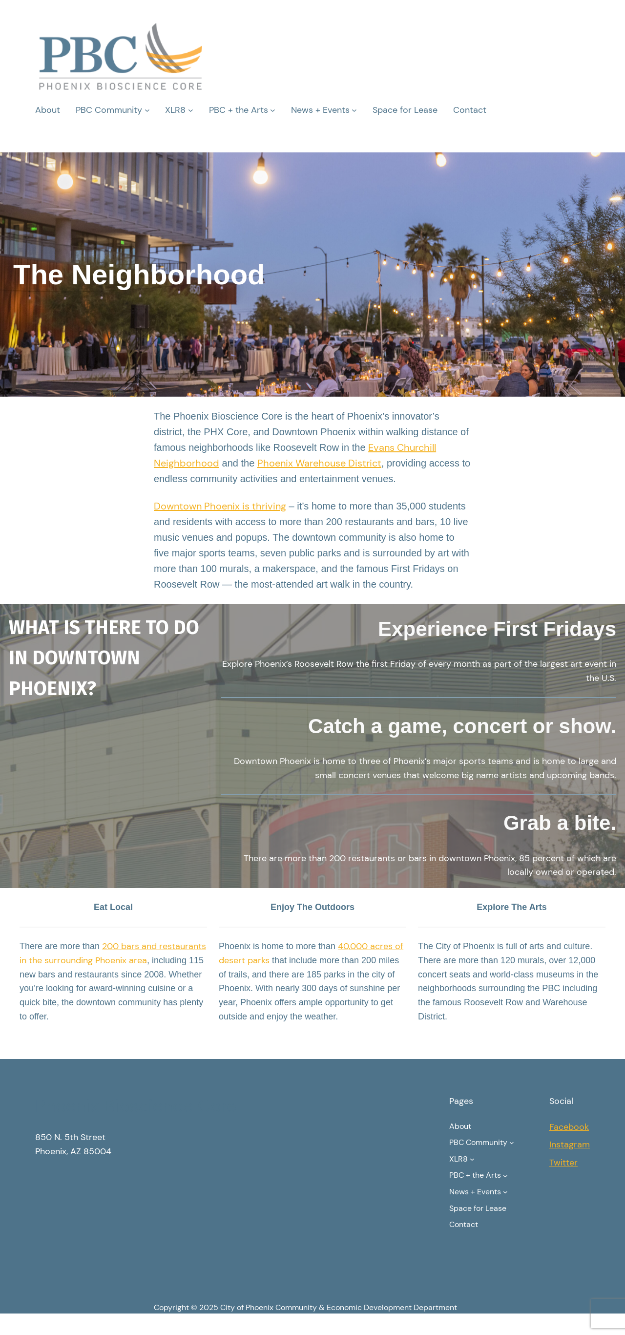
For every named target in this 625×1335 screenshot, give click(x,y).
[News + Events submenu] (354, 110)
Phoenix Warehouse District (319, 463)
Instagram (569, 1144)
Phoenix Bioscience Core (135, 1106)
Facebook (569, 1127)
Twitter (563, 1162)
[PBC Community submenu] (147, 110)
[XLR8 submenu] (190, 110)
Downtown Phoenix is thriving (220, 506)
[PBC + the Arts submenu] (272, 110)
